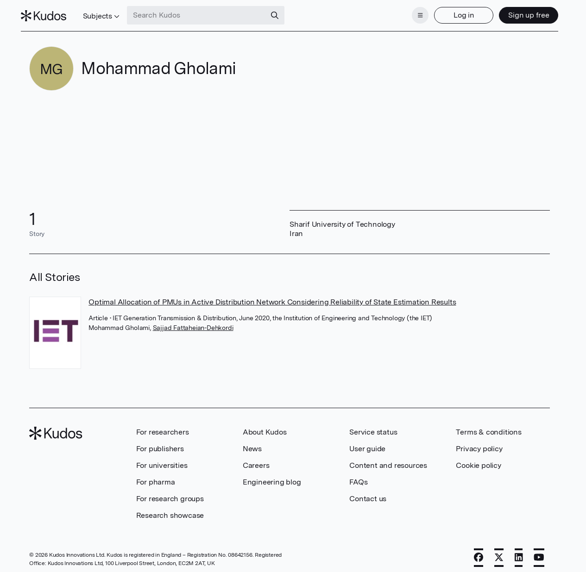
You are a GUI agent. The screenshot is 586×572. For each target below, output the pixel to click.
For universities (162, 459)
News (252, 443)
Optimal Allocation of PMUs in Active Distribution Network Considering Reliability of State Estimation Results (272, 296)
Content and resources (388, 459)
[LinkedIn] (519, 552)
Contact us (367, 493)
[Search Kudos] (205, 13)
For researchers (162, 426)
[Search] (283, 13)
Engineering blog (272, 476)
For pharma (155, 476)
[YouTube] (539, 552)
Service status (373, 426)
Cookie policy (478, 459)
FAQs (358, 476)
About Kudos (265, 426)
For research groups (170, 493)
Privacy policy (479, 443)
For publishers (160, 443)
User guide (367, 443)
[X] (499, 552)
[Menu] (411, 13)
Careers (256, 459)
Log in (455, 12)
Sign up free (520, 12)
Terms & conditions (488, 426)
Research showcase (170, 509)
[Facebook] (478, 552)
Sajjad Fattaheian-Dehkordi (193, 322)
